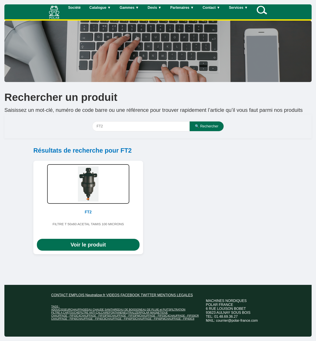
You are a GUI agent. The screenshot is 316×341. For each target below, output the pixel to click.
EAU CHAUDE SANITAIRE (102, 309)
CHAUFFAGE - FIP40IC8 (179, 318)
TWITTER (149, 295)
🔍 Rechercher (206, 126)
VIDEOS (113, 295)
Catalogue (100, 7)
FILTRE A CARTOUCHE (65, 312)
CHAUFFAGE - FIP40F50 (121, 318)
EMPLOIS (77, 295)
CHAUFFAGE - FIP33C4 (65, 315)
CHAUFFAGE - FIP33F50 (95, 315)
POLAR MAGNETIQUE (154, 312)
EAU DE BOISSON (129, 309)
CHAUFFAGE (78, 309)
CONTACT (60, 295)
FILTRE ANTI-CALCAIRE (94, 312)
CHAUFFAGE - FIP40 (64, 318)
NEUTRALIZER (131, 312)
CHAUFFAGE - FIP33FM (124, 315)
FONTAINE (115, 312)
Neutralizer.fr (95, 295)
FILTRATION (177, 309)
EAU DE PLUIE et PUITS (156, 309)
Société (74, 7)
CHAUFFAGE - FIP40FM (150, 318)
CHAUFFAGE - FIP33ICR (184, 315)
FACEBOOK (130, 295)
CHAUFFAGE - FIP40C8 (91, 318)
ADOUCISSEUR (60, 309)
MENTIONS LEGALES (175, 295)
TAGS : (55, 306)
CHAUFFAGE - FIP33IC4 (154, 315)
